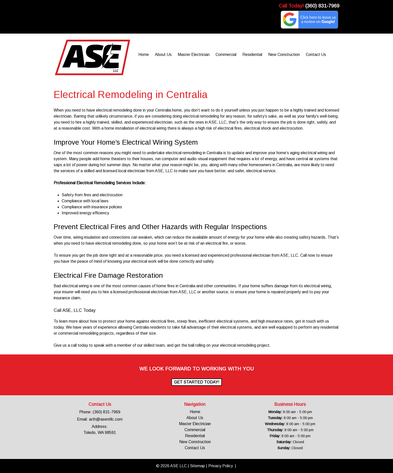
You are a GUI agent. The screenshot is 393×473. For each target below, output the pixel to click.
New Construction (284, 54)
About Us (163, 54)
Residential (252, 54)
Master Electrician (194, 54)
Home (143, 54)
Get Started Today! (196, 382)
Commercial (226, 54)
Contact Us (316, 54)
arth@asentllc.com (106, 419)
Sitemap (197, 466)
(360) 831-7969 (322, 6)
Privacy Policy (220, 466)
